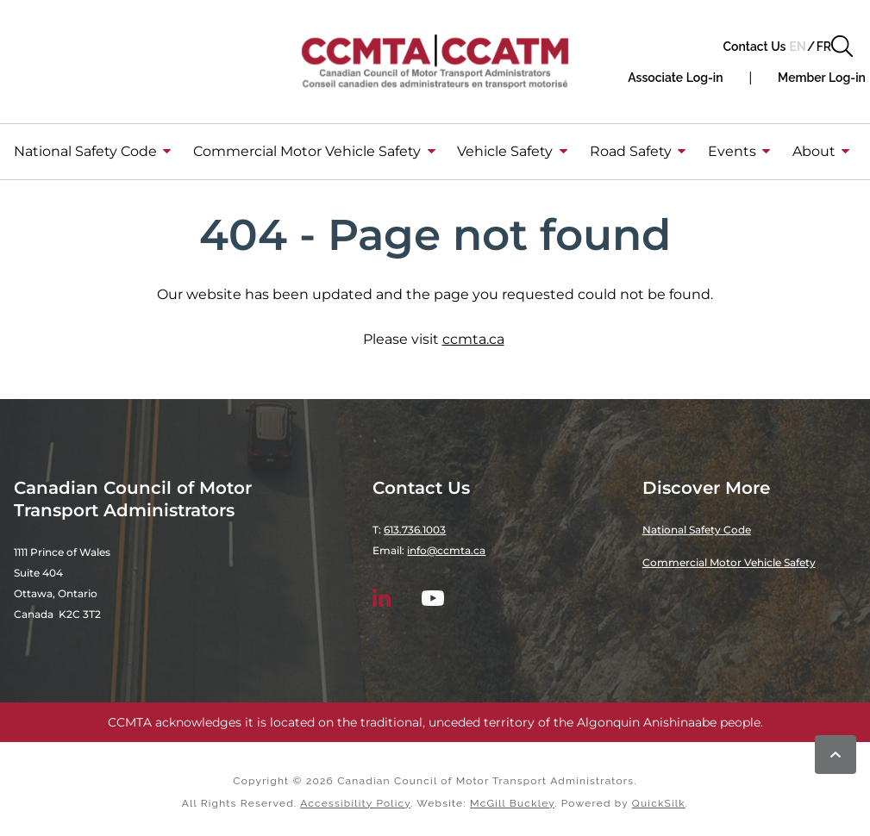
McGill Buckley (512, 803)
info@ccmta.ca (446, 550)
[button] (842, 46)
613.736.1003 (415, 529)
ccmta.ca (473, 339)
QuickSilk (658, 803)
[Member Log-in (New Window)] (822, 77)
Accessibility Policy (355, 803)
